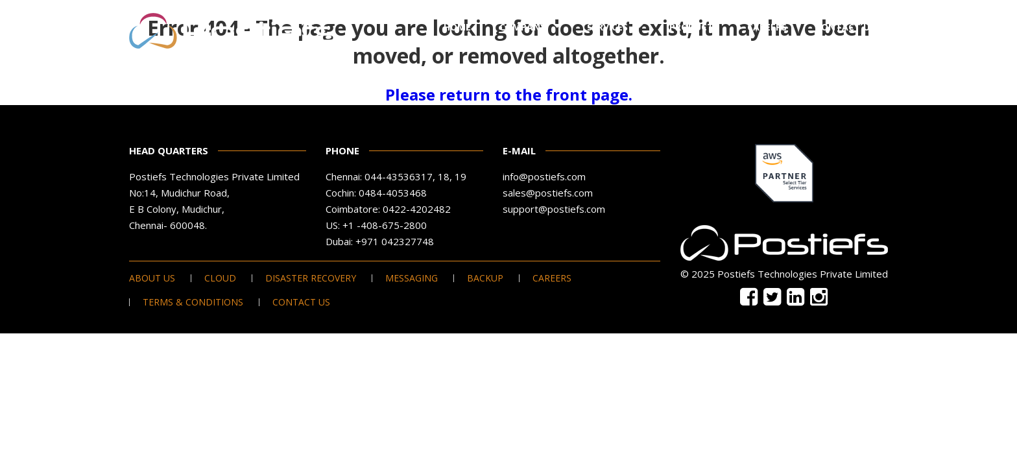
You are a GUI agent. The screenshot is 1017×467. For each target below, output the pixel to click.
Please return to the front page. (508, 94)
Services (607, 27)
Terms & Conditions (193, 302)
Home (457, 27)
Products (694, 27)
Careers (767, 27)
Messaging (411, 278)
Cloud (220, 278)
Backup (485, 278)
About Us (152, 278)
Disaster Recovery (310, 278)
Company (522, 27)
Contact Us (845, 27)
